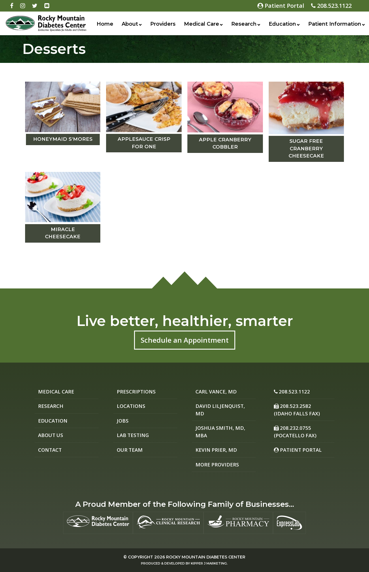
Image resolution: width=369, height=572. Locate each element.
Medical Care (201, 24)
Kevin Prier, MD (216, 450)
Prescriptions (136, 391)
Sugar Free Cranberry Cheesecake (306, 148)
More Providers (217, 464)
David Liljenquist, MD (220, 410)
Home (105, 24)
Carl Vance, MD (216, 391)
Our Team (130, 450)
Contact (50, 450)
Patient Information (334, 24)
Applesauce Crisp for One (144, 142)
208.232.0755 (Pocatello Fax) (295, 432)
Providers (163, 24)
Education (282, 24)
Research (244, 24)
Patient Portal (280, 6)
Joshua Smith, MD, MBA (220, 432)
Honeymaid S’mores (63, 139)
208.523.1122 (331, 6)
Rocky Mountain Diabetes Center (205, 557)
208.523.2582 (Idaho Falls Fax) (297, 410)
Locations (131, 406)
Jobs (123, 420)
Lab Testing (133, 435)
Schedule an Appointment (185, 340)
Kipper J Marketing (209, 563)
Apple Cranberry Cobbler (225, 143)
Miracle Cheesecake (62, 233)
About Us (50, 435)
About (130, 24)
